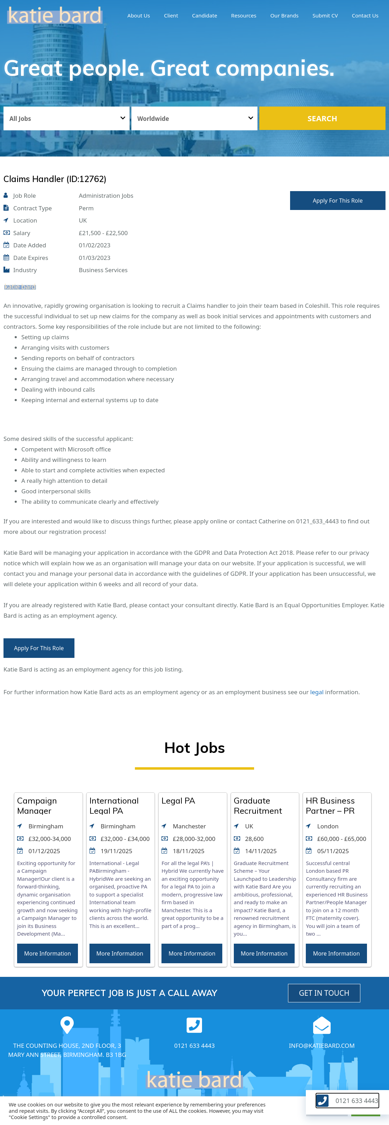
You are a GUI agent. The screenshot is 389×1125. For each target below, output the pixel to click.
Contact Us (365, 15)
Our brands (284, 15)
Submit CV (325, 15)
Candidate (204, 15)
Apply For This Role (338, 200)
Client (171, 15)
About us (139, 15)
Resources (243, 15)
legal (317, 692)
